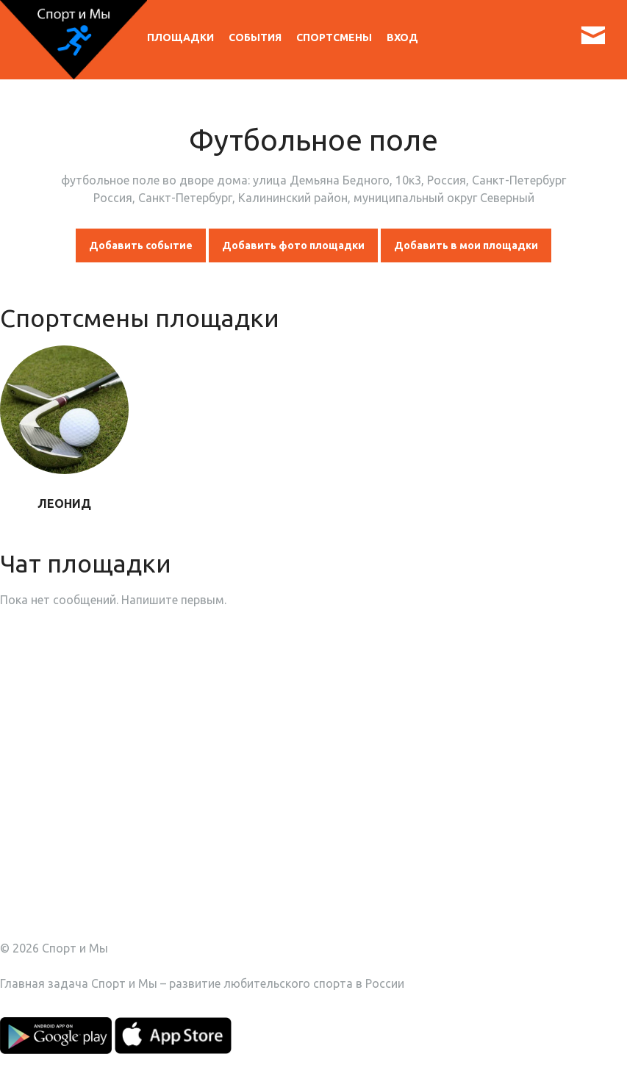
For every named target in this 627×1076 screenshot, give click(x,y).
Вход (402, 37)
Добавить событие (141, 245)
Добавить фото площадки (293, 245)
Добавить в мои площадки (466, 245)
